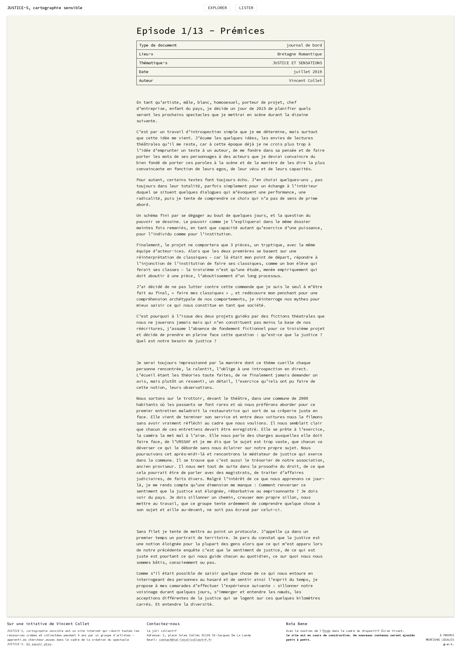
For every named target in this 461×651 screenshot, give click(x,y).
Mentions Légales (440, 640)
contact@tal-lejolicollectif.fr (185, 640)
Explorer (217, 7)
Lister (246, 7)
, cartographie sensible (44, 7)
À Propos (447, 635)
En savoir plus (38, 644)
